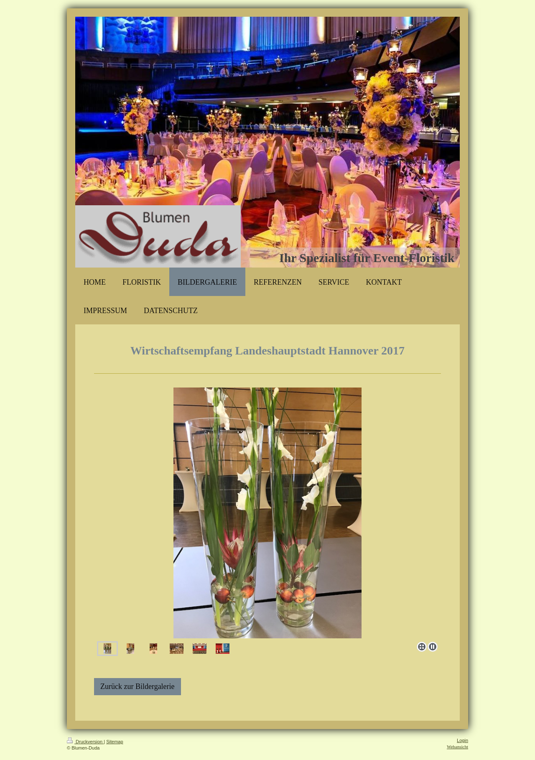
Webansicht (457, 746)
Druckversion (85, 741)
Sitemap (114, 741)
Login (462, 740)
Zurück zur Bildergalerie (137, 686)
